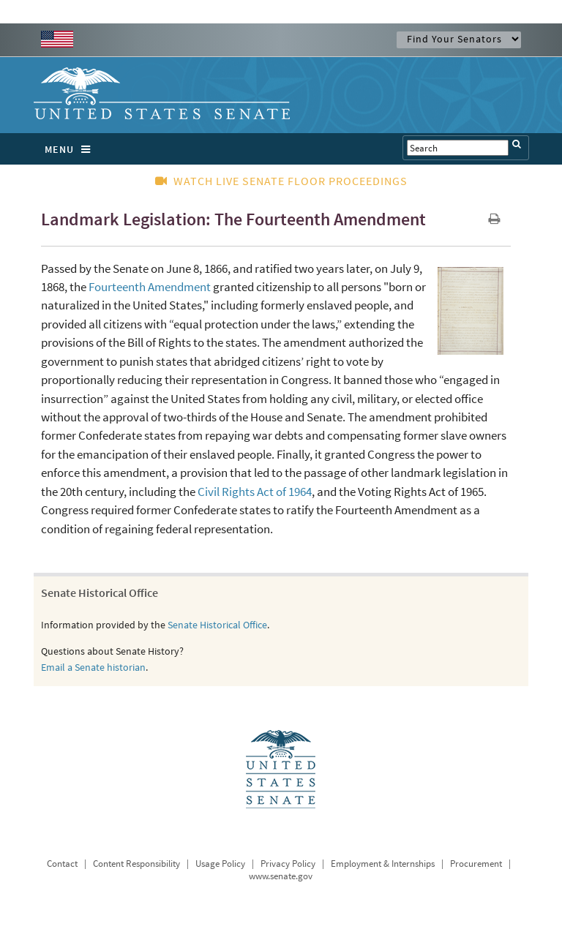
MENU (71, 149)
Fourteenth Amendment (150, 287)
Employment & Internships (383, 863)
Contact (62, 863)
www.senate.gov (280, 876)
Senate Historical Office (217, 624)
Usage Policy (220, 863)
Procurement (476, 863)
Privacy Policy (288, 863)
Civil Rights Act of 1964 (255, 492)
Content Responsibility (136, 863)
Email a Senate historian (93, 667)
